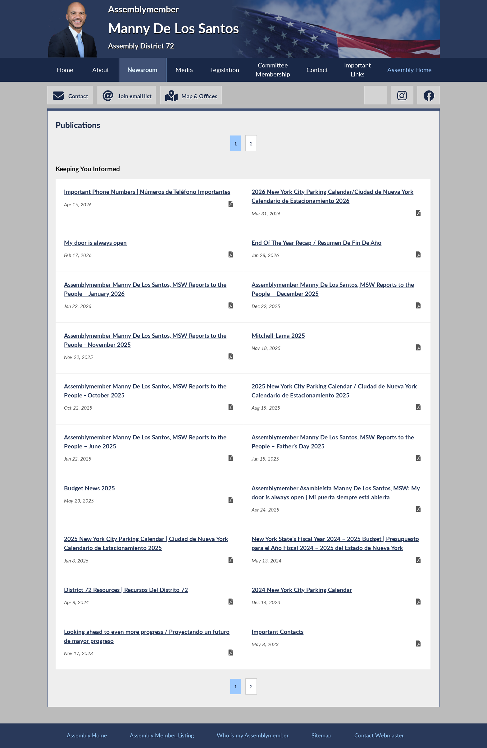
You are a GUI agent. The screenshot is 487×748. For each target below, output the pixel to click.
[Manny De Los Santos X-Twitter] (375, 95)
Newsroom (142, 69)
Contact (317, 69)
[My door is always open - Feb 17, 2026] (149, 251)
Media (184, 69)
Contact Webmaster (379, 735)
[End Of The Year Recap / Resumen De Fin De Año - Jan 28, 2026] (336, 251)
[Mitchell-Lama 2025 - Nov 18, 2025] (336, 348)
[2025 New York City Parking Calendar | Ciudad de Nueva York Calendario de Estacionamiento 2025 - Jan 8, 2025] (149, 551)
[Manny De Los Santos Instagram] (402, 95)
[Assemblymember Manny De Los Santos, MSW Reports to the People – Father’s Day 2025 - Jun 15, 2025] (336, 449)
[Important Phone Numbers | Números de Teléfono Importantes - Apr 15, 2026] (149, 204)
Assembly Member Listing (162, 735)
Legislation (224, 69)
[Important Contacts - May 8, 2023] (336, 644)
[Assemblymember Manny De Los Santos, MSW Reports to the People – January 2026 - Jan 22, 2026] (149, 297)
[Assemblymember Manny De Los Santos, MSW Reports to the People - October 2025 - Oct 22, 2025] (149, 399)
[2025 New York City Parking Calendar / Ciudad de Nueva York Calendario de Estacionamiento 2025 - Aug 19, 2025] (336, 399)
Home (65, 69)
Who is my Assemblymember (253, 735)
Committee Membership (273, 69)
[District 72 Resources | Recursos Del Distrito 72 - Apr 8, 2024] (149, 598)
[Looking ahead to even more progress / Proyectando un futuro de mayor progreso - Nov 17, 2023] (149, 644)
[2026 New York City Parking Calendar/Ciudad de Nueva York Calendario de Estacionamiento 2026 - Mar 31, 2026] (336, 204)
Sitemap (321, 735)
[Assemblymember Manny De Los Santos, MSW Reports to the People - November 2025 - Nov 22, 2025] (149, 348)
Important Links (357, 69)
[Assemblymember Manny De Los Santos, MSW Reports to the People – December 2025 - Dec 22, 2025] (336, 297)
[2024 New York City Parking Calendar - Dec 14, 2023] (336, 598)
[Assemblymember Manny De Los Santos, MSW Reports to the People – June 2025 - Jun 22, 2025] (149, 449)
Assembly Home (409, 69)
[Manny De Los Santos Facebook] (428, 95)
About (100, 69)
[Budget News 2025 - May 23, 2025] (149, 500)
